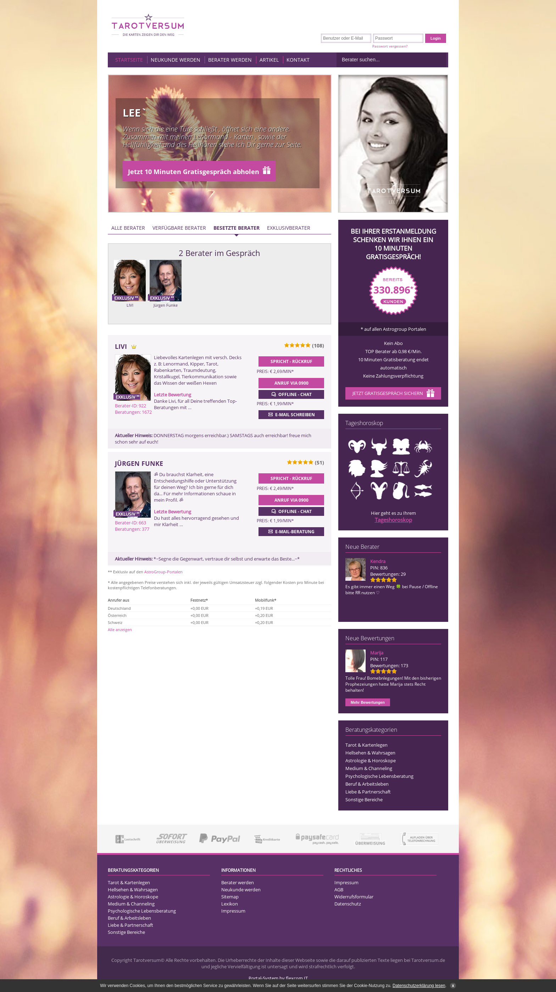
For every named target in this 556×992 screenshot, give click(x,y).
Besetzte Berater (236, 227)
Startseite (129, 59)
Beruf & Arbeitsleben (367, 784)
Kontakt (298, 59)
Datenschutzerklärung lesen (419, 985)
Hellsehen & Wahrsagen (370, 752)
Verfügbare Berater (179, 227)
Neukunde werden (175, 59)
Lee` (135, 112)
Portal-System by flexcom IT (278, 978)
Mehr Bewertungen (368, 702)
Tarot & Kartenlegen (366, 745)
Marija (376, 653)
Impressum (233, 911)
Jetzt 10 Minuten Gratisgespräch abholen (199, 171)
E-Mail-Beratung (291, 531)
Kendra (377, 561)
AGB (338, 889)
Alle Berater (128, 227)
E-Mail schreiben (291, 414)
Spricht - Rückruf (291, 361)
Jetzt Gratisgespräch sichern (393, 394)
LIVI (130, 305)
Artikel (269, 59)
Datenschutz (347, 904)
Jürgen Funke (166, 305)
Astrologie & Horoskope (370, 760)
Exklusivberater (288, 227)
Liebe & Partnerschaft (368, 791)
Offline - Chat (291, 394)
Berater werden (230, 59)
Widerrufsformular (353, 896)
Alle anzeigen (120, 629)
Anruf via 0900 (291, 383)
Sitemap (230, 896)
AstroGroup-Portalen (163, 571)
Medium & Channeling (368, 768)
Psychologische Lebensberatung (379, 776)
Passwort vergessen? (389, 46)
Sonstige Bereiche (364, 799)
